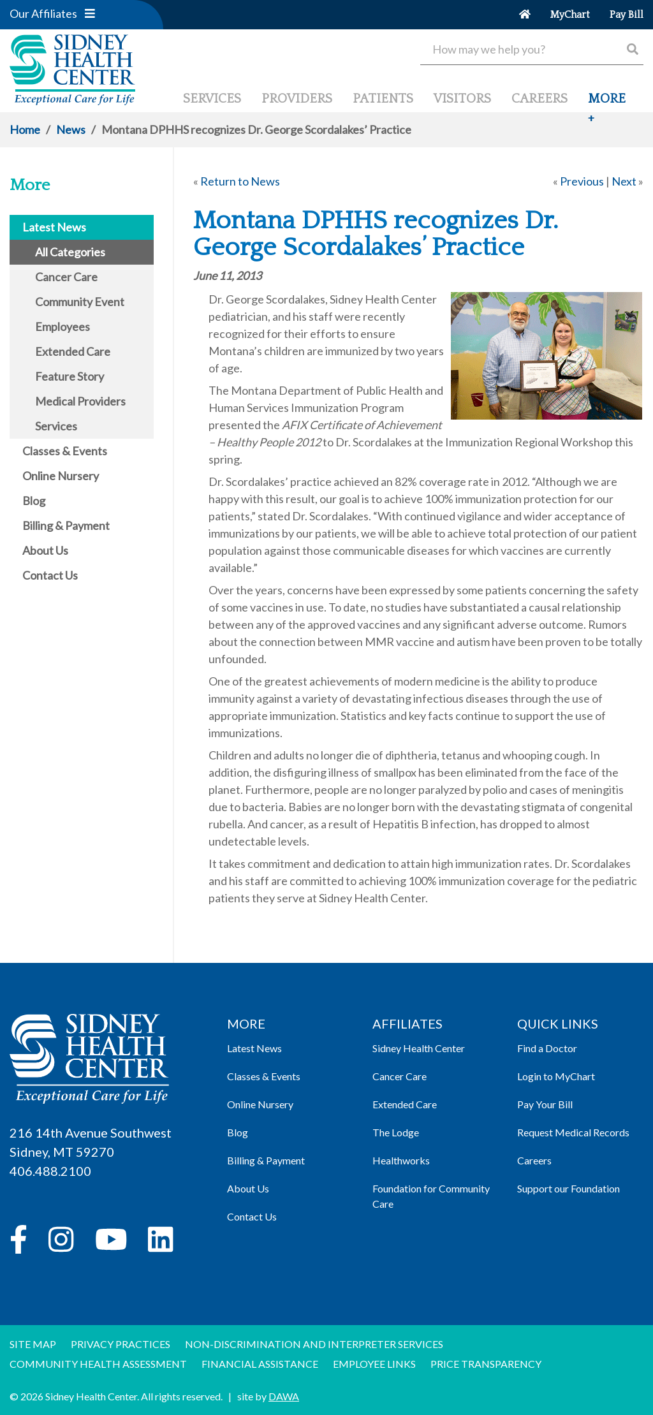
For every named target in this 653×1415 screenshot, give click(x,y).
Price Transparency (485, 1364)
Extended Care (404, 1104)
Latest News (254, 1048)
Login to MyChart (556, 1076)
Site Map (33, 1344)
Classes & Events (263, 1076)
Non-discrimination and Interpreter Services (314, 1344)
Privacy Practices (120, 1344)
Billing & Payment (266, 1160)
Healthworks (401, 1160)
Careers (534, 1160)
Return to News (240, 181)
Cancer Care (399, 1076)
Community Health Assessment (98, 1364)
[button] (90, 13)
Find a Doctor (547, 1048)
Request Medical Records (573, 1132)
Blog (237, 1132)
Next (624, 181)
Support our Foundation (568, 1188)
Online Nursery (260, 1104)
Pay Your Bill (545, 1104)
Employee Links (374, 1364)
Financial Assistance (260, 1364)
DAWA (283, 1396)
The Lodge (395, 1132)
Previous (582, 181)
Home (25, 129)
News (70, 129)
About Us (248, 1188)
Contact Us (252, 1216)
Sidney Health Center (418, 1048)
